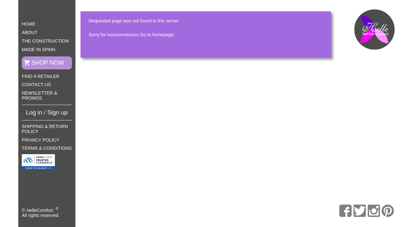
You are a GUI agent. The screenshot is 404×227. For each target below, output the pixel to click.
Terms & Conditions (47, 148)
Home (28, 23)
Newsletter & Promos (39, 95)
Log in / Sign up (47, 112)
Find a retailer (40, 76)
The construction (45, 41)
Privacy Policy (40, 140)
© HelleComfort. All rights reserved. (40, 212)
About (30, 32)
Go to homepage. (157, 34)
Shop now (47, 62)
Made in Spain (38, 49)
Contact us (36, 84)
